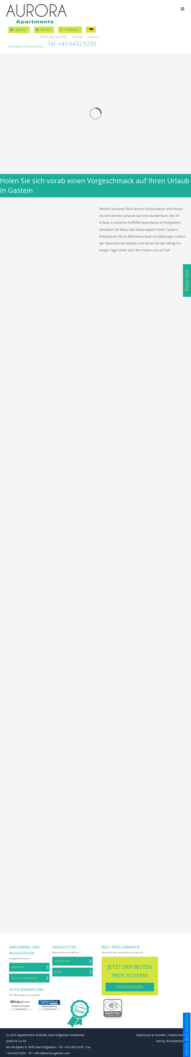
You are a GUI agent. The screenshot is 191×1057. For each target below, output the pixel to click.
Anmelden (62, 961)
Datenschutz (176, 1035)
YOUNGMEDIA (175, 1041)
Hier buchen (130, 987)
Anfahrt (17, 967)
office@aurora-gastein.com (25, 46)
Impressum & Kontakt (150, 1035)
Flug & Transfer (24, 978)
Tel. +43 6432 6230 (71, 43)
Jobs (58, 972)
